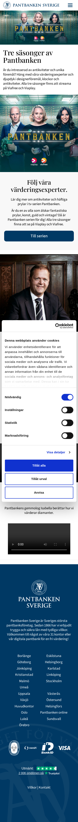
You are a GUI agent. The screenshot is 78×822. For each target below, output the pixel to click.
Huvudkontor (24, 706)
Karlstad (54, 668)
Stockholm (54, 681)
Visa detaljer (56, 452)
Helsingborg (54, 662)
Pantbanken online (53, 712)
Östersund (53, 700)
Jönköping (24, 668)
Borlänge (24, 656)
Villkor (32, 787)
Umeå (24, 687)
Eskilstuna (53, 656)
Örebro (24, 725)
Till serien (39, 236)
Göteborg (24, 662)
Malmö (24, 681)
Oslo (24, 712)
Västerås (53, 693)
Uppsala (24, 693)
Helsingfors (54, 706)
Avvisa (39, 492)
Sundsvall (54, 719)
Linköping (54, 674)
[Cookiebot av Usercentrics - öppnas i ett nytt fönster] (55, 326)
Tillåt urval (39, 479)
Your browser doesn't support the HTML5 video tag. (39, 538)
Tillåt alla (39, 465)
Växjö (24, 700)
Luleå (24, 719)
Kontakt (45, 787)
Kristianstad (24, 674)
